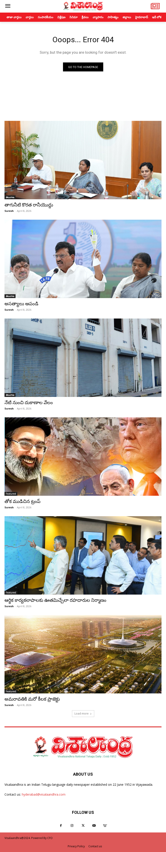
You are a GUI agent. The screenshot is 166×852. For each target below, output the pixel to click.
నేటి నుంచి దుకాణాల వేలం (28, 402)
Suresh (9, 210)
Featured (11, 493)
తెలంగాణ (10, 197)
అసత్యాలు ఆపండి (21, 303)
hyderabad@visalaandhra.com (43, 794)
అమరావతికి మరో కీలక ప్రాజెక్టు (32, 699)
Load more (83, 713)
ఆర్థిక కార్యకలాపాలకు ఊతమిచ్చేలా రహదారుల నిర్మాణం (55, 600)
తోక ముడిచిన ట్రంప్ (22, 501)
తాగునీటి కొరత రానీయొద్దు (28, 205)
